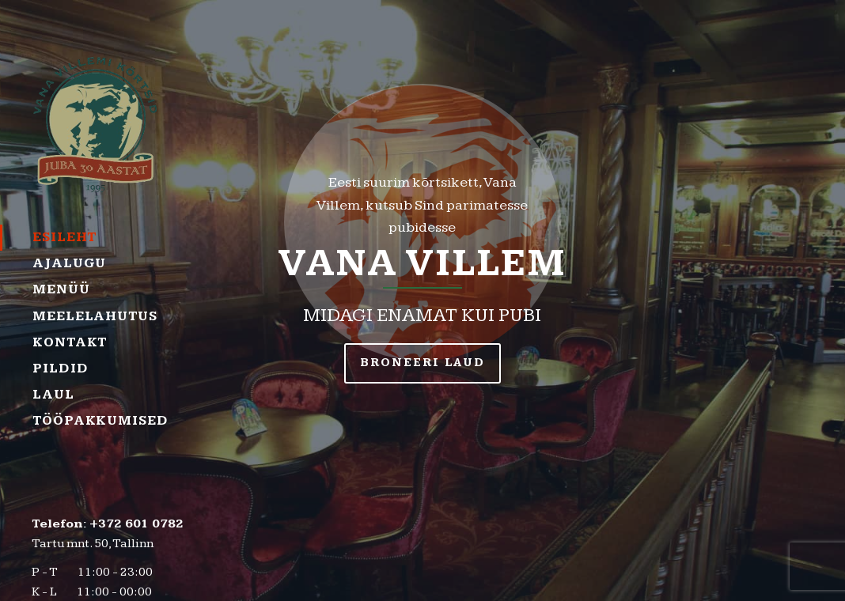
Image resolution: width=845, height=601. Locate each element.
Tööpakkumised (96, 421)
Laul (53, 395)
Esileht (64, 237)
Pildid (60, 368)
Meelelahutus (94, 316)
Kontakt (69, 342)
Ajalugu (69, 263)
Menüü (61, 289)
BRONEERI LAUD (422, 362)
